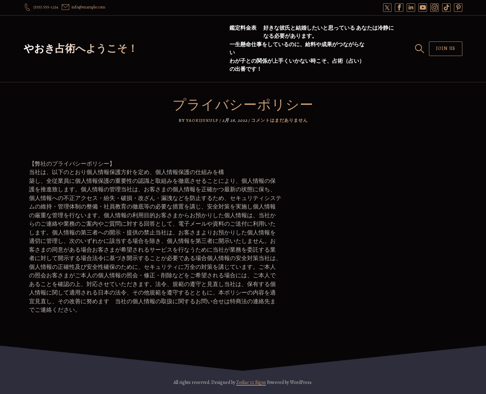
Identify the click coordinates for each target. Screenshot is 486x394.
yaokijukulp (202, 120)
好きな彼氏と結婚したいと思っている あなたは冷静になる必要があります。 (328, 32)
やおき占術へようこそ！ (81, 48)
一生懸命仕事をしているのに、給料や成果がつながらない (297, 48)
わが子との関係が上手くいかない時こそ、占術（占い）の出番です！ (297, 65)
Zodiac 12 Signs (251, 382)
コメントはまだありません (279, 120)
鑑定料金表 (243, 28)
